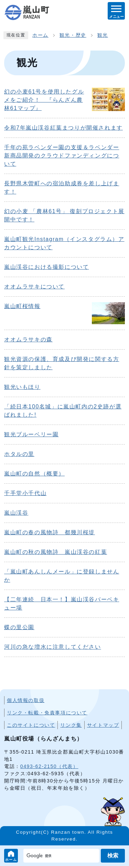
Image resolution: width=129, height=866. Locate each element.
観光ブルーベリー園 (31, 434)
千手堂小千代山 (25, 493)
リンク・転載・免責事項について (47, 712)
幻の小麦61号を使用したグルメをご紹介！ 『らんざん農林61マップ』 (44, 100)
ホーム (11, 860)
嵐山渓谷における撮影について (46, 267)
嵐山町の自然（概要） (34, 473)
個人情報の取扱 (25, 700)
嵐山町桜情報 (22, 306)
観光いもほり (22, 387)
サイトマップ (103, 725)
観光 (102, 35)
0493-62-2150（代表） (49, 766)
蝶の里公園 (19, 627)
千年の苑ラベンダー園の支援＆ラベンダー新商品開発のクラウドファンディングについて (61, 155)
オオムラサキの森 (28, 339)
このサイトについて (31, 725)
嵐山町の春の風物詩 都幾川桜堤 (49, 532)
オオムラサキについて (34, 286)
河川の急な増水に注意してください (52, 647)
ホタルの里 (19, 454)
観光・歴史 (73, 35)
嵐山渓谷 (16, 513)
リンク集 (71, 725)
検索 (112, 855)
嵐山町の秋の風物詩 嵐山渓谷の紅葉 (55, 552)
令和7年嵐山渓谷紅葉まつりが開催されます (63, 128)
